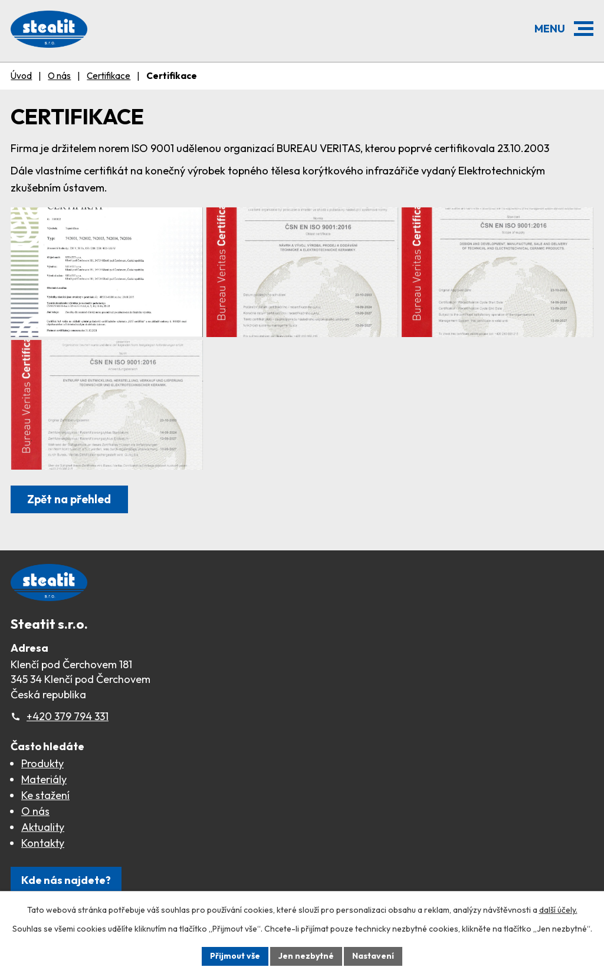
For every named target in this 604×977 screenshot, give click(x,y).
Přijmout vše (235, 955)
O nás (59, 75)
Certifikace (108, 75)
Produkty (42, 763)
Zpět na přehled (69, 499)
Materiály (44, 779)
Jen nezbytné (306, 955)
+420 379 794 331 (68, 716)
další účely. (558, 910)
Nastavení (373, 955)
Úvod (21, 75)
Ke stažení (45, 795)
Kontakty (42, 843)
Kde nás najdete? (66, 880)
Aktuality (42, 827)
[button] (583, 28)
